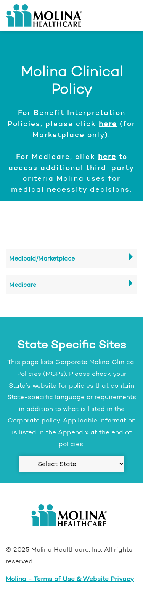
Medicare (22, 284)
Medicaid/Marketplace (42, 258)
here (108, 123)
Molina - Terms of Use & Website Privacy (70, 578)
